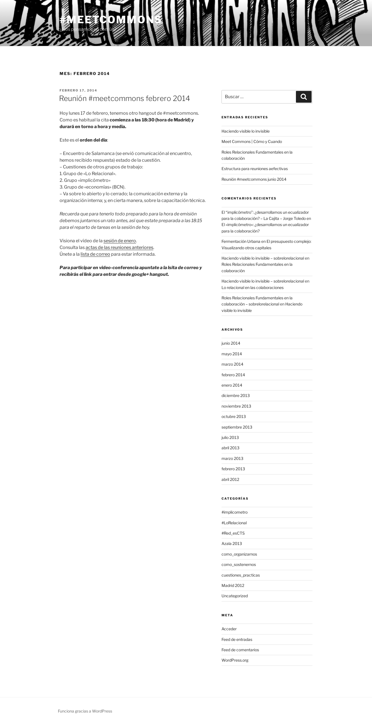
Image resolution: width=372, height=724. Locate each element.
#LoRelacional (234, 522)
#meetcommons (111, 19)
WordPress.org (235, 660)
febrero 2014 (233, 374)
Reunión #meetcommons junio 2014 (254, 179)
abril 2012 (230, 479)
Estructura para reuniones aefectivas (255, 168)
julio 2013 (230, 437)
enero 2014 (232, 385)
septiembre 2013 (237, 427)
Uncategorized (235, 595)
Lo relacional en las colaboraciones (253, 287)
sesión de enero (119, 240)
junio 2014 (231, 343)
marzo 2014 (232, 364)
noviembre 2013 (236, 406)
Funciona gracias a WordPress (85, 711)
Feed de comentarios (240, 649)
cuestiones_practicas (241, 575)
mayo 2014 (232, 353)
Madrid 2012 (233, 585)
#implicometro (235, 512)
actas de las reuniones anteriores (119, 247)
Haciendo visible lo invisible (246, 131)
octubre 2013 (234, 416)
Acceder (229, 628)
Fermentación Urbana (241, 241)
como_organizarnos (239, 554)
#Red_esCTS (233, 533)
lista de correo (95, 254)
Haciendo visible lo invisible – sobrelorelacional (263, 258)
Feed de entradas (237, 639)
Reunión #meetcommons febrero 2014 (124, 98)
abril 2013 (230, 447)
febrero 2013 (233, 468)
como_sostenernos (239, 564)
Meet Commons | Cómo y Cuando (252, 141)
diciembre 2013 (236, 395)
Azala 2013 (232, 543)
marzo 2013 (232, 458)
